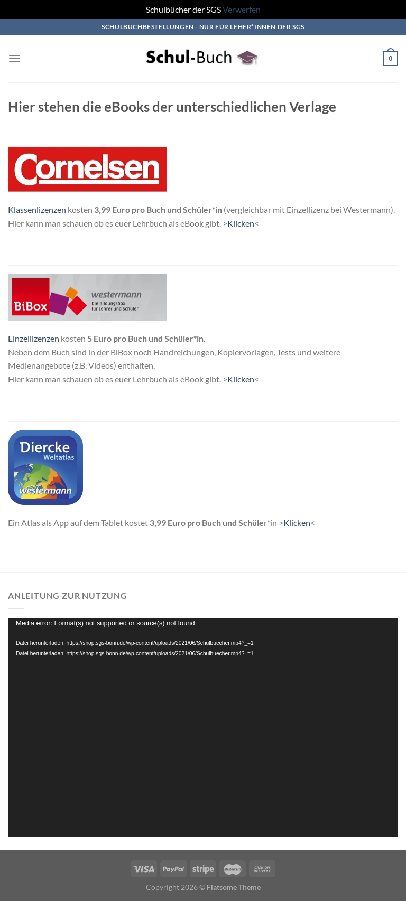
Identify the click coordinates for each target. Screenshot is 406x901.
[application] (203, 727)
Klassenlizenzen (37, 209)
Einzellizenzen (33, 338)
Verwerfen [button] (242, 9)
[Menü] (14, 58)
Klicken (240, 223)
